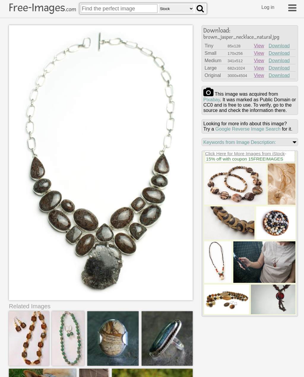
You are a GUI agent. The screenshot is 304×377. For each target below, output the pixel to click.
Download (279, 45)
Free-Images (42, 8)
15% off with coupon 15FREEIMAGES (244, 158)
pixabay (211, 99)
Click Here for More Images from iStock (245, 153)
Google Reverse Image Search (248, 128)
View (259, 45)
